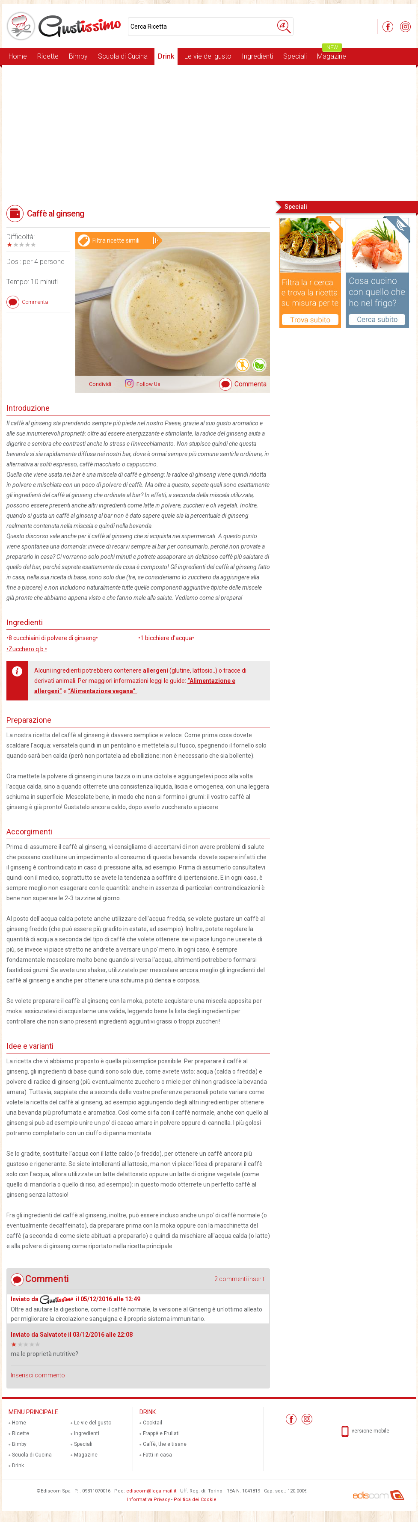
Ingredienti (257, 56)
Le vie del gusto (207, 56)
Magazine (331, 54)
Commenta (250, 384)
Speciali (295, 56)
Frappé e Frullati (161, 1433)
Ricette (48, 56)
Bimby (78, 56)
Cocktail (152, 1423)
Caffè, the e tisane (165, 1444)
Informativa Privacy (148, 1499)
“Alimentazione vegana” (102, 691)
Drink (166, 56)
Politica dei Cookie (195, 1499)
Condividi (100, 384)
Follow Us (147, 384)
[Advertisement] (209, 132)
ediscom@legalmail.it (151, 1491)
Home (18, 56)
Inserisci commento (38, 1375)
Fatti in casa (157, 1455)
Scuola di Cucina (123, 56)
